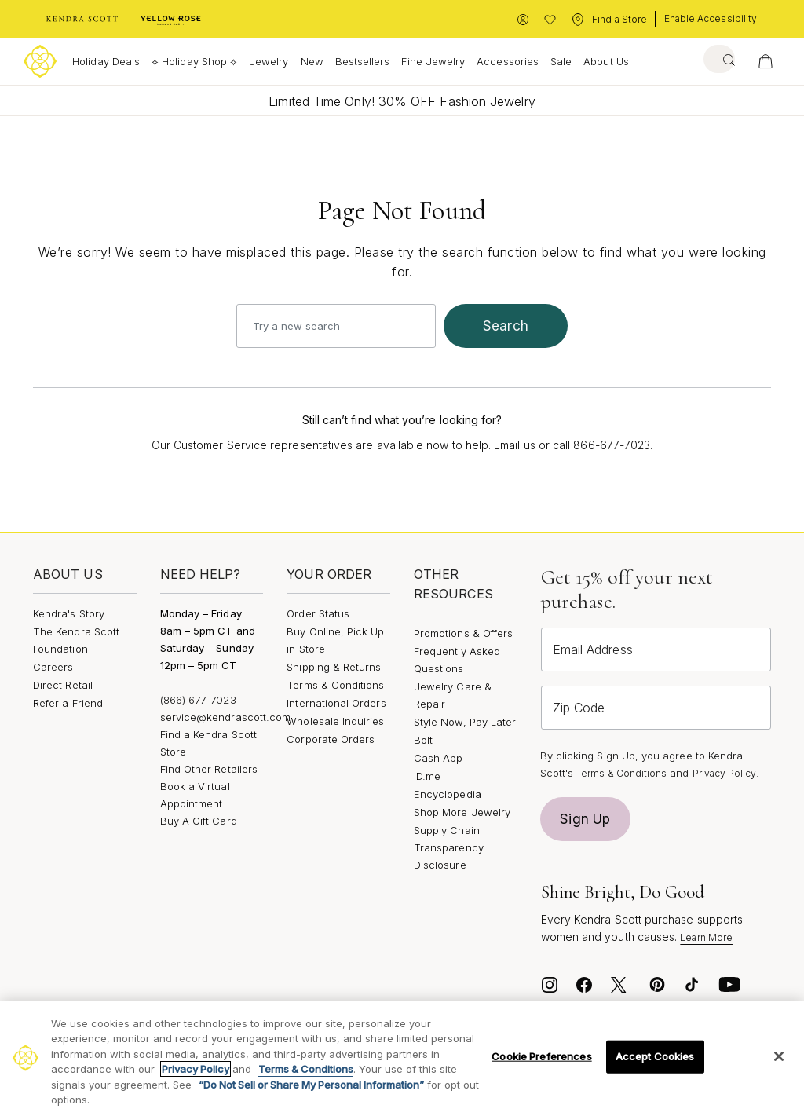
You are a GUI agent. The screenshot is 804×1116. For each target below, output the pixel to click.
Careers (53, 666)
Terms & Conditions (335, 685)
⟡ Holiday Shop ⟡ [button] (194, 61)
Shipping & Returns (334, 666)
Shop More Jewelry (462, 812)
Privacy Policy (725, 773)
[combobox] (713, 59)
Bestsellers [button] (362, 61)
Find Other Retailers (209, 769)
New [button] (312, 61)
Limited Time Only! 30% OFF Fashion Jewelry (402, 101)
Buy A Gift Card (198, 820)
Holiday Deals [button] (106, 61)
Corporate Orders (331, 739)
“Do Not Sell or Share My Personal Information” (311, 1084)
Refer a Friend (68, 703)
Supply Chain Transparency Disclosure (449, 847)
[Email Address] (656, 649)
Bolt (423, 740)
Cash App (438, 758)
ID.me (427, 776)
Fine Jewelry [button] (433, 61)
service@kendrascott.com (225, 717)
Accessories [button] (508, 61)
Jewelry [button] (268, 61)
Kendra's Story (68, 613)
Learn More (706, 937)
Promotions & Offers (463, 633)
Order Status (318, 613)
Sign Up (585, 819)
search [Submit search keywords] (505, 326)
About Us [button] (606, 61)
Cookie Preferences (541, 1056)
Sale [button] (561, 61)
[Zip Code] (656, 708)
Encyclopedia (447, 794)
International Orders (336, 703)
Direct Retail (63, 685)
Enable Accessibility (710, 18)
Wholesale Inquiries (335, 721)
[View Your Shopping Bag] (765, 61)
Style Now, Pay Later (465, 721)
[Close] (779, 1056)
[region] (402, 1058)
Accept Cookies (655, 1056)
